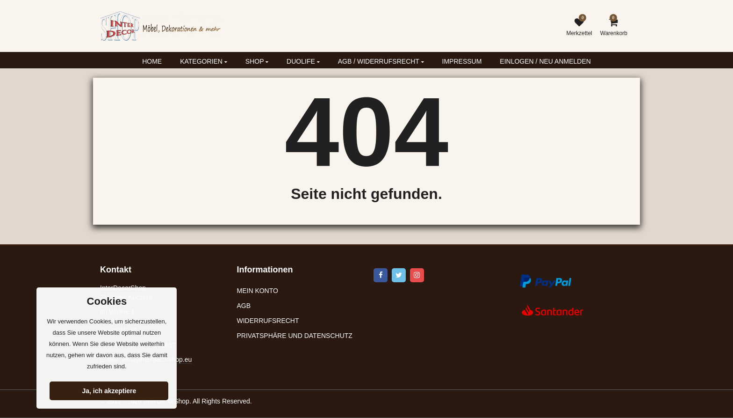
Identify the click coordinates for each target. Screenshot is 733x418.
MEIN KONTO (257, 290)
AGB (244, 305)
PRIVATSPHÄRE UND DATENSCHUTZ (294, 335)
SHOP (256, 61)
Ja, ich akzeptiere (109, 391)
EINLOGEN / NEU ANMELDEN (545, 61)
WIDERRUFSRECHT (268, 320)
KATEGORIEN (203, 61)
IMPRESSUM (462, 61)
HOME (152, 61)
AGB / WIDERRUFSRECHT (381, 61)
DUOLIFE (303, 61)
